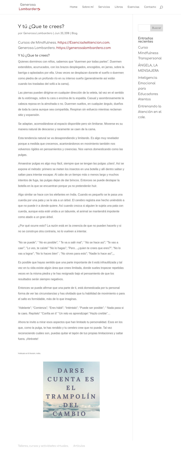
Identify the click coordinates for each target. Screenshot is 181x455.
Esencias (133, 7)
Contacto (150, 7)
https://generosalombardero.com (83, 48)
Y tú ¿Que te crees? (41, 26)
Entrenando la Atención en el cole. (149, 112)
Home (73, 7)
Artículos (79, 446)
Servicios (104, 7)
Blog (74, 33)
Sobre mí (88, 7)
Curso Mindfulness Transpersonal (150, 53)
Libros (119, 7)
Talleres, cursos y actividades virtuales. (43, 446)
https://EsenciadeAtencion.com (83, 42)
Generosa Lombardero (37, 33)
